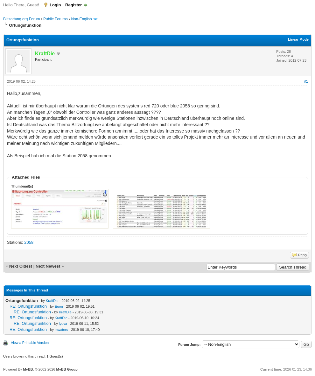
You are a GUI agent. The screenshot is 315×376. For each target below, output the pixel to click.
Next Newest (48, 266)
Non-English (82, 19)
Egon (59, 306)
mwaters (61, 330)
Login (55, 5)
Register (73, 5)
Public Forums (55, 19)
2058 (28, 242)
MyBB (28, 369)
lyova (63, 323)
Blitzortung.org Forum (21, 19)
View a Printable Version (30, 343)
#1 (306, 81)
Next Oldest (20, 266)
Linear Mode (298, 39)
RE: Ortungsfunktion (28, 306)
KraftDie (52, 301)
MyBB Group (66, 369)
